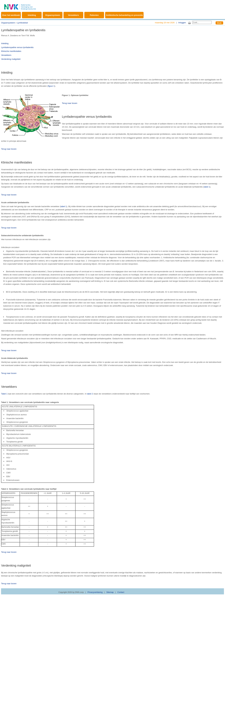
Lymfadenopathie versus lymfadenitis (17, 47)
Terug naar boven (69, 103)
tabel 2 (90, 394)
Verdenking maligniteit (10, 59)
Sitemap (110, 592)
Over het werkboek (11, 15)
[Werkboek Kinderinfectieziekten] (20, 5)
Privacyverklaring (95, 592)
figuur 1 (51, 86)
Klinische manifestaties (11, 51)
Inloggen (182, 22)
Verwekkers (73, 15)
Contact (120, 592)
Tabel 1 (4, 394)
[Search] (202, 22)
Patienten (94, 15)
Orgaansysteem (52, 15)
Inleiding (32, 15)
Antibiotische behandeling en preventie (124, 15)
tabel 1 (207, 187)
